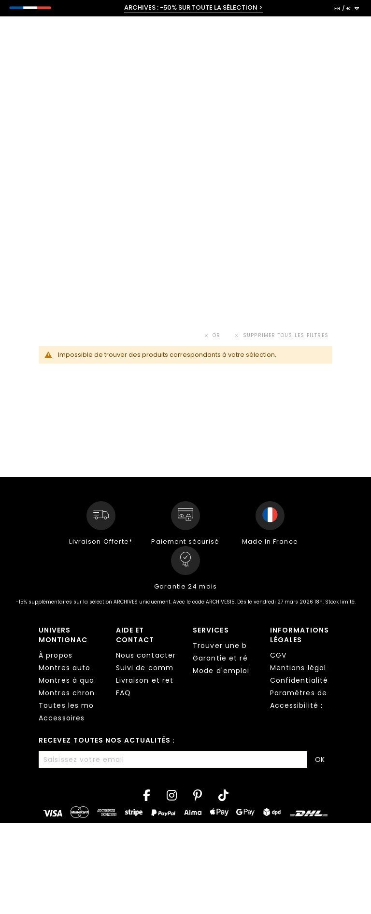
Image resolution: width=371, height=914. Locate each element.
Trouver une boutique (235, 645)
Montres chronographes (85, 693)
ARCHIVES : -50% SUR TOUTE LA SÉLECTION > (193, 7)
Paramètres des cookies (316, 693)
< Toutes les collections (65, 75)
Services (211, 630)
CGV (278, 655)
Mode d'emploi (221, 670)
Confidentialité (299, 680)
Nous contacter (146, 655)
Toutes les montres (76, 705)
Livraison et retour (151, 680)
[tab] (70, 675)
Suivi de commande (154, 668)
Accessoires (62, 718)
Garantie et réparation (237, 658)
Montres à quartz (72, 680)
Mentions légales (302, 668)
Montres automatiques (83, 668)
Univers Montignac (63, 635)
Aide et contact (135, 635)
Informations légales (299, 635)
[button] (346, 9)
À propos (55, 655)
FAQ (123, 693)
